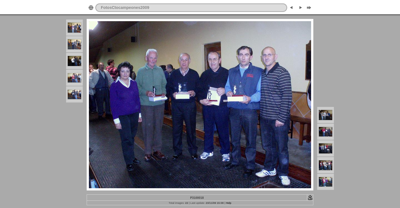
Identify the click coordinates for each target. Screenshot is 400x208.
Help (228, 202)
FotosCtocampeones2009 (125, 7)
